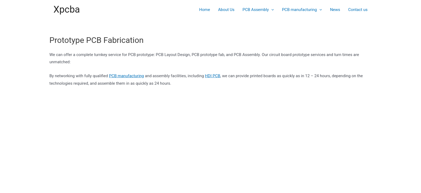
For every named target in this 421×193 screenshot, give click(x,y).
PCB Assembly (258, 10)
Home (204, 9)
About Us (226, 9)
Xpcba (66, 9)
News (335, 9)
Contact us (358, 9)
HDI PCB (212, 75)
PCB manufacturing (302, 10)
